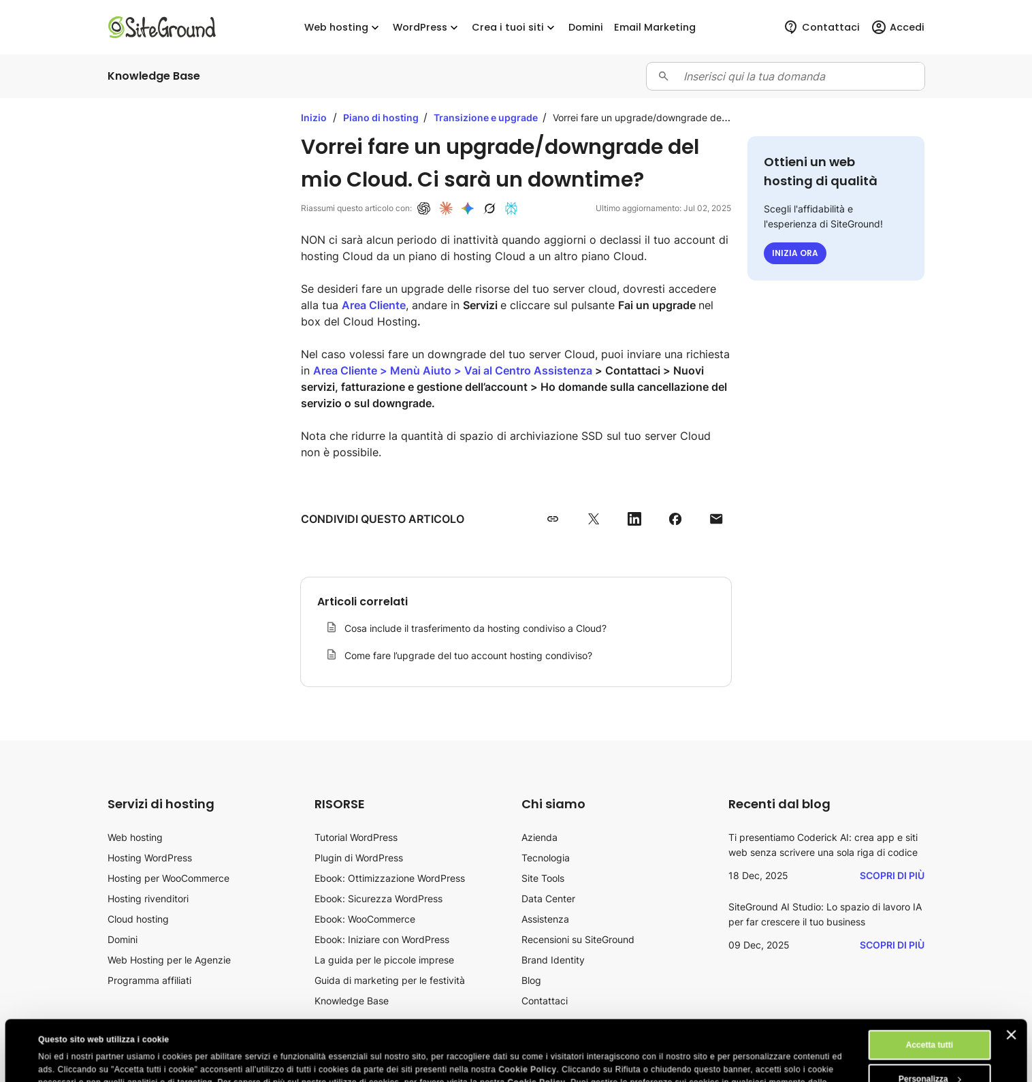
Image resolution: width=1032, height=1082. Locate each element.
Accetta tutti (929, 988)
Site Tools (542, 878)
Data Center (548, 898)
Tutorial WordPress (356, 837)
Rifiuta (929, 1056)
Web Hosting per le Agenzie (169, 960)
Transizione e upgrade (487, 117)
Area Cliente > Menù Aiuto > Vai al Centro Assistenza (452, 370)
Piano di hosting (382, 117)
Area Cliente (374, 305)
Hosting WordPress (150, 857)
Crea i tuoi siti (515, 27)
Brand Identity (553, 960)
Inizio (314, 117)
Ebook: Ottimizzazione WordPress (390, 878)
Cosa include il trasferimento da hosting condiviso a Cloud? (475, 628)
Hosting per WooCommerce (168, 878)
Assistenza (545, 919)
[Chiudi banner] (1011, 978)
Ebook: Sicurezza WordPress (378, 898)
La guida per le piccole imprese (384, 960)
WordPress (427, 27)
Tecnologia (545, 857)
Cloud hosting (138, 919)
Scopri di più (892, 875)
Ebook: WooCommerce (365, 919)
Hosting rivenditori (148, 898)
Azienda (539, 837)
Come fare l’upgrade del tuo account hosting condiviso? (468, 655)
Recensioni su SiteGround (577, 939)
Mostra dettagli (67, 1059)
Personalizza (930, 1022)
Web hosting (343, 27)
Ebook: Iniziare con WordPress (382, 939)
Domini (123, 939)
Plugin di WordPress (359, 857)
